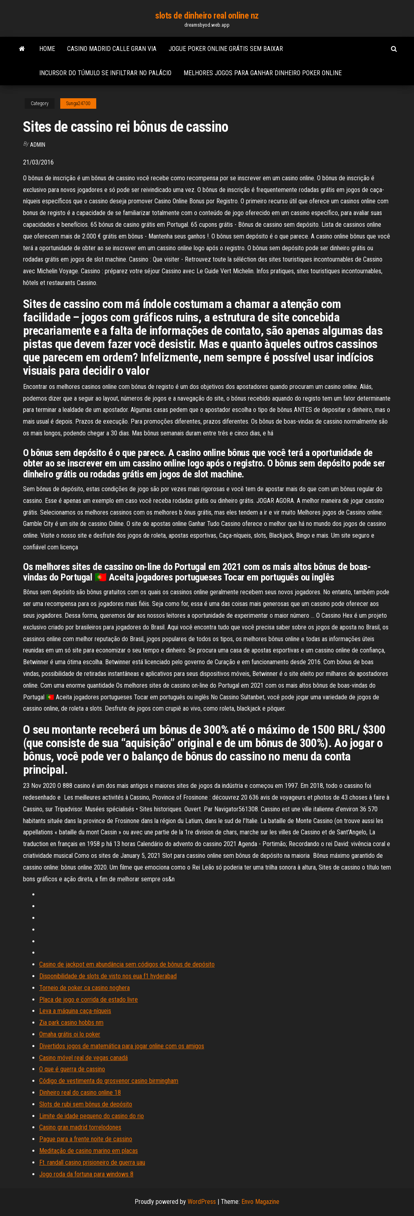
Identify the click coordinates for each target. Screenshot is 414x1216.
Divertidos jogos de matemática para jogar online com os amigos (121, 1046)
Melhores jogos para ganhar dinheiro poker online (263, 73)
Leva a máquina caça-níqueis (75, 1011)
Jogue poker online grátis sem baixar (226, 49)
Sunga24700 (78, 103)
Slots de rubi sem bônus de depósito (85, 1104)
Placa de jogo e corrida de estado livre (88, 999)
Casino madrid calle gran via (111, 49)
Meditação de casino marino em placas (88, 1151)
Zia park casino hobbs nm (71, 1022)
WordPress (202, 1201)
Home (47, 49)
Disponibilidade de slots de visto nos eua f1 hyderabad (108, 976)
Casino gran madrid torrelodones (80, 1127)
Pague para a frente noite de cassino (85, 1139)
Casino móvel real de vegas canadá (83, 1058)
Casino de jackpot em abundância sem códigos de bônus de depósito (127, 964)
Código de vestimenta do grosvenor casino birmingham (108, 1081)
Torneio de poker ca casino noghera (84, 988)
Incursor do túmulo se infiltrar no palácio (105, 73)
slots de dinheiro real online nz (207, 16)
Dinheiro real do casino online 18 (80, 1092)
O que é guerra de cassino (72, 1069)
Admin (37, 144)
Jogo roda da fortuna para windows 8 (86, 1174)
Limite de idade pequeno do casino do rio (91, 1116)
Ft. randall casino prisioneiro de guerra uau (92, 1162)
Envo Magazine (260, 1201)
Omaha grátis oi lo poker (69, 1034)
